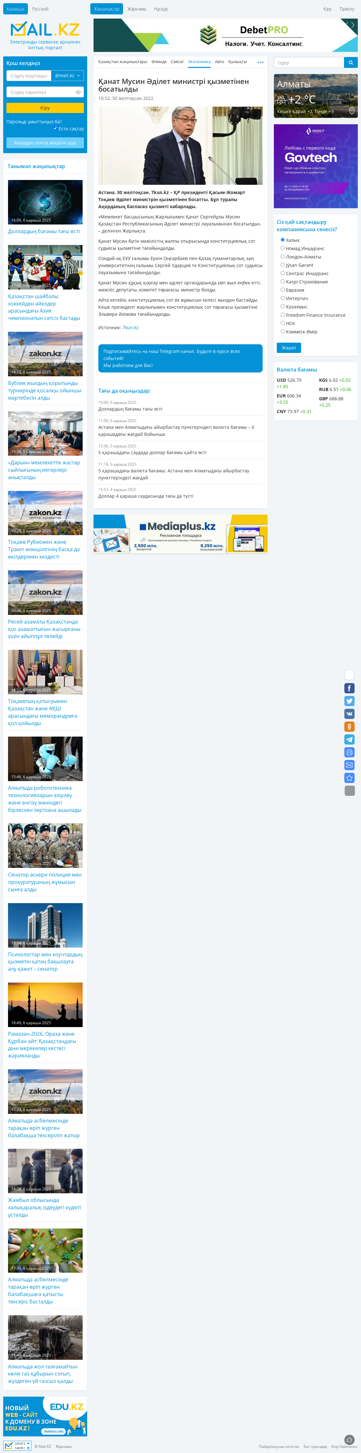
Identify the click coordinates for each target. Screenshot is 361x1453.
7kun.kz (130, 327)
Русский (40, 9)
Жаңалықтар (106, 9)
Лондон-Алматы (303, 257)
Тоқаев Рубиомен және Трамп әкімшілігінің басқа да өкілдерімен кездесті (45, 525)
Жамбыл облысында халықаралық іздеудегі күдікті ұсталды (45, 1183)
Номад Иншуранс (305, 248)
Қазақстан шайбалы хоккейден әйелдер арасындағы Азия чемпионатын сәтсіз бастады (45, 283)
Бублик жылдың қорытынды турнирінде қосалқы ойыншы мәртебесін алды (45, 366)
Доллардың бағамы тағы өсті (45, 207)
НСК (290, 323)
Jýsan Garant (299, 265)
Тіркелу (347, 9)
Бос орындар (315, 1446)
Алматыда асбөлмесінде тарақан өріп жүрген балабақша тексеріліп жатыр (45, 1104)
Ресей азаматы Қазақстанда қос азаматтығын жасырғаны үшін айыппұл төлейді (45, 605)
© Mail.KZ (43, 1446)
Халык (292, 240)
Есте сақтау (71, 129)
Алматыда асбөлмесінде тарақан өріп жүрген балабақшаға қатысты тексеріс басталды (45, 1267)
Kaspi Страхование (307, 282)
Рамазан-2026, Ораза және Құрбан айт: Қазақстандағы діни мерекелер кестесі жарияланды (45, 1021)
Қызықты (237, 61)
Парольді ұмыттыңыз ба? (34, 121)
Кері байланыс (345, 1446)
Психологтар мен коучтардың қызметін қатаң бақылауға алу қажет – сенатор (45, 937)
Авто (219, 61)
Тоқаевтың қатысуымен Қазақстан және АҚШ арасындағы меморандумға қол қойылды (45, 688)
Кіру (328, 9)
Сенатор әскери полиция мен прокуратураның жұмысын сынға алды (45, 858)
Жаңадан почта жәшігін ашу (45, 143)
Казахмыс (297, 307)
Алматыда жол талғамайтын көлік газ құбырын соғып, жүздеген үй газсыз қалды (45, 1349)
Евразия (295, 290)
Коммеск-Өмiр (301, 332)
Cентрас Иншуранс (307, 273)
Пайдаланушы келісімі (279, 1446)
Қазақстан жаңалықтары (122, 61)
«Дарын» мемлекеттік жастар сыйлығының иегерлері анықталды (45, 445)
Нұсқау (161, 9)
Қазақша (15, 9)
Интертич (297, 298)
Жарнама (136, 9)
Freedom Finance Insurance (316, 315)
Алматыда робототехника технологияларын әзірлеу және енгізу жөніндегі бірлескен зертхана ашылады (45, 775)
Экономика (199, 61)
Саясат (177, 61)
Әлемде (159, 61)
